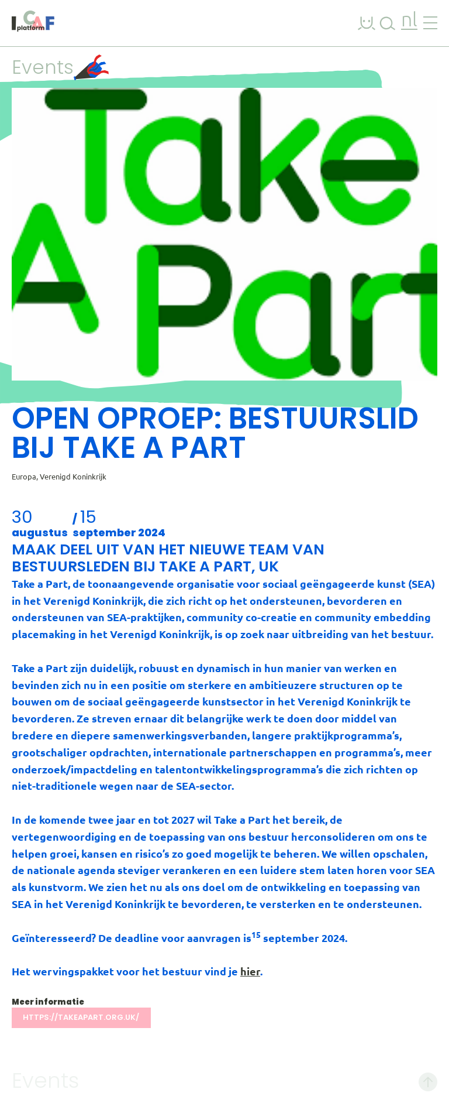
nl (409, 21)
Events (60, 67)
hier (250, 971)
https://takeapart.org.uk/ (81, 1017)
